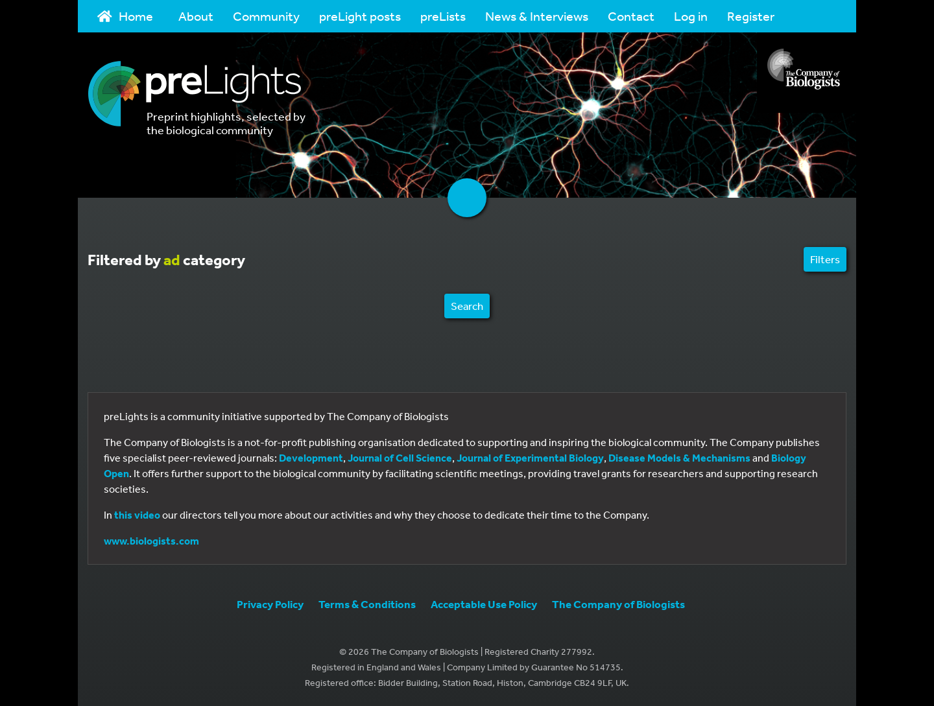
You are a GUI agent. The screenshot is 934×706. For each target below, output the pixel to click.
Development (311, 457)
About (195, 15)
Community (266, 15)
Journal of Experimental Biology (530, 457)
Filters (825, 259)
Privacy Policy (270, 604)
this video (137, 514)
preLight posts (360, 15)
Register (750, 15)
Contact (631, 15)
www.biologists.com (151, 540)
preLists (443, 15)
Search (467, 305)
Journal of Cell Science (400, 457)
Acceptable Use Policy (484, 604)
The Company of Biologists (618, 604)
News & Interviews (536, 15)
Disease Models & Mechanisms (679, 457)
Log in (691, 15)
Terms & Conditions (367, 604)
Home (125, 15)
